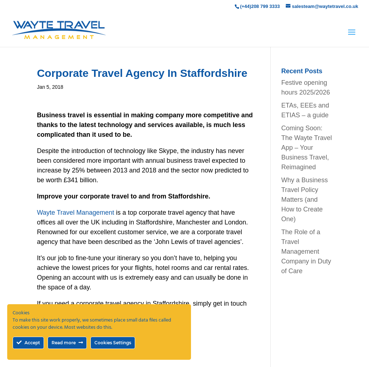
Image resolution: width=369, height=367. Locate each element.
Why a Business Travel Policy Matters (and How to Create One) (304, 199)
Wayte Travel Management (75, 212)
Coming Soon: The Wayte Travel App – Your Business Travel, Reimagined (306, 147)
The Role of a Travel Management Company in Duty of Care (306, 251)
